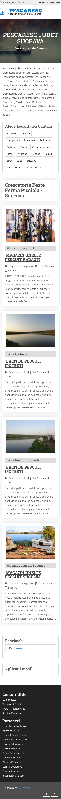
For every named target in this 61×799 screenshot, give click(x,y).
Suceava (31, 160)
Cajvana (25, 133)
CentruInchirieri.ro (12, 744)
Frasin (24, 147)
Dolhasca (45, 140)
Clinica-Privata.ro (11, 748)
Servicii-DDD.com (12, 757)
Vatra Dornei (14, 167)
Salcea (48, 153)
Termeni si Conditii (12, 704)
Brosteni (11, 133)
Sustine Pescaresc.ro (13, 713)
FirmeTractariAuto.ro (14, 725)
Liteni (10, 153)
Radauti (36, 153)
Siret (9, 160)
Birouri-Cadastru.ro (13, 762)
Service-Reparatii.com (14, 739)
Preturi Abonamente (13, 708)
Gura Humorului (41, 147)
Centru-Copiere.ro (12, 766)
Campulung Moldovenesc (21, 140)
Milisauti (22, 153)
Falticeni (11, 147)
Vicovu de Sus (33, 167)
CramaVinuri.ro (11, 771)
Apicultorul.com (11, 730)
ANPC (22, 788)
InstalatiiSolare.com (13, 775)
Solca (19, 160)
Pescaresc (21, 48)
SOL (28, 788)
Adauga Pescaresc (50, 2)
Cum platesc (9, 699)
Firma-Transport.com (14, 734)
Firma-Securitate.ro (13, 753)
